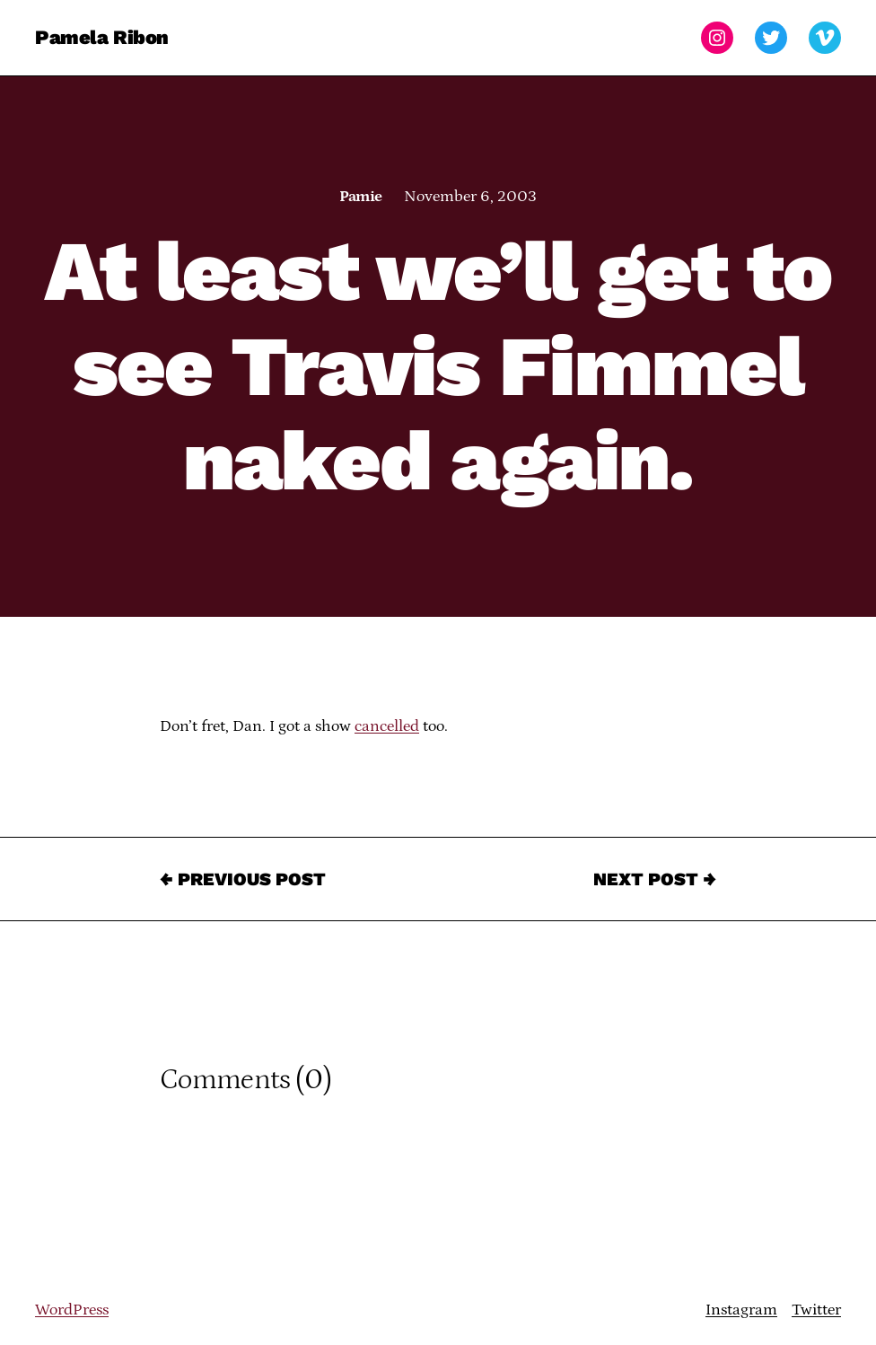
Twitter (816, 1310)
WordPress (72, 1310)
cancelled (387, 726)
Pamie (360, 197)
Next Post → (654, 879)
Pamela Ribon (102, 37)
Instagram (741, 1310)
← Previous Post (243, 879)
